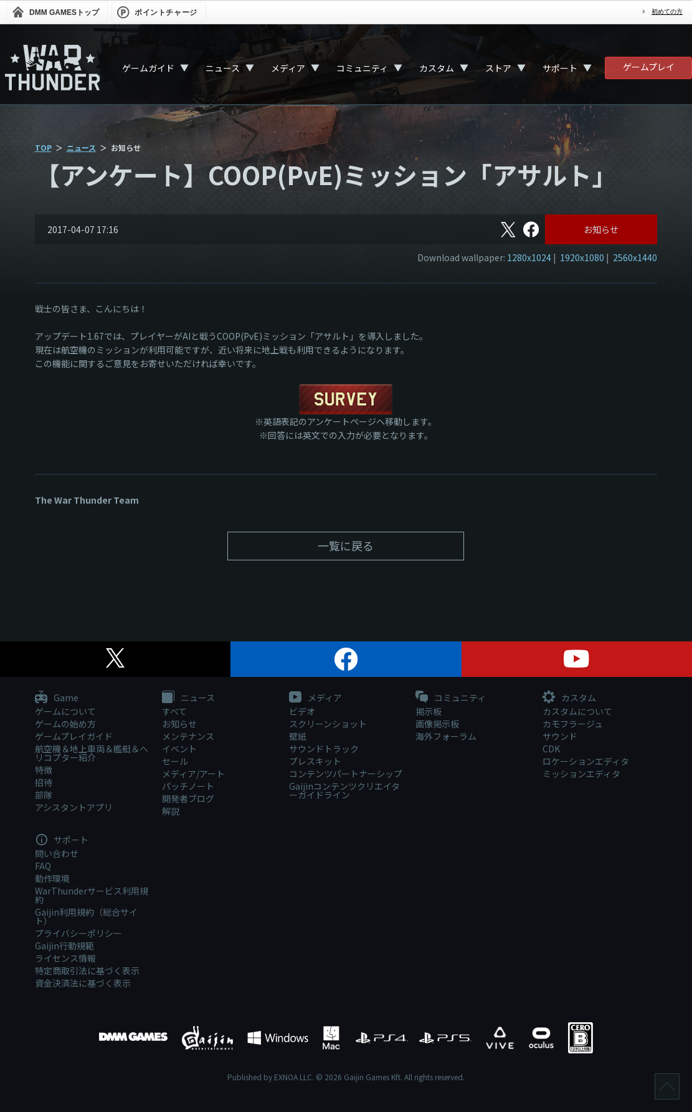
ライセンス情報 (65, 958)
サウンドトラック (324, 748)
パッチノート (188, 786)
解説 (170, 811)
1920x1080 (582, 257)
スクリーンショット (328, 723)
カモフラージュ (573, 723)
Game (56, 698)
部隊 (43, 794)
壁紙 (297, 736)
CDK (551, 748)
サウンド (560, 736)
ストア (498, 68)
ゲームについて (65, 711)
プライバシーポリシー (78, 933)
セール (175, 761)
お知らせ (601, 229)
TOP (43, 147)
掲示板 (428, 711)
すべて (174, 711)
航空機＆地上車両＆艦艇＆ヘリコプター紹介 (91, 753)
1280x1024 (529, 257)
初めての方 (667, 11)
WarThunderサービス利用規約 (91, 895)
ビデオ (302, 711)
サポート (560, 68)
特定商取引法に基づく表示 (87, 970)
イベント (179, 748)
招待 (43, 782)
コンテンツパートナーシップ (345, 773)
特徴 (43, 769)
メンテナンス (188, 736)
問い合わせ (56, 853)
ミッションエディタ (581, 773)
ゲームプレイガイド (74, 736)
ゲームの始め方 (65, 723)
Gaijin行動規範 (64, 945)
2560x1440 (635, 257)
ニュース (223, 68)
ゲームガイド (148, 68)
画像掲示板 (437, 723)
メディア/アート (193, 773)
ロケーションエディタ (586, 761)
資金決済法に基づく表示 (83, 983)
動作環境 (52, 878)
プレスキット (315, 761)
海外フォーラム (445, 736)
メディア (288, 68)
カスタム (436, 68)
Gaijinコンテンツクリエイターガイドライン (344, 790)
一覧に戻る (346, 545)
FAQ (43, 865)
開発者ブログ (188, 798)
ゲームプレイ (649, 66)
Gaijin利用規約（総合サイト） (86, 916)
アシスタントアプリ (74, 807)
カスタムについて (577, 711)
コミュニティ (362, 68)
